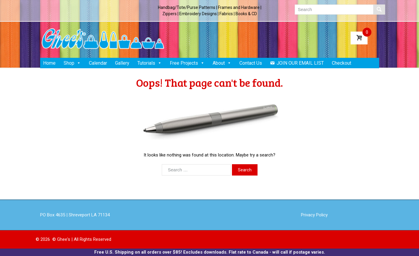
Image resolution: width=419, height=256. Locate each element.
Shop (72, 63)
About (222, 63)
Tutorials (149, 63)
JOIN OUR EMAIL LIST (300, 63)
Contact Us (250, 63)
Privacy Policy (314, 215)
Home (49, 63)
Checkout (341, 63)
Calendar (98, 63)
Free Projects (187, 63)
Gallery (122, 63)
